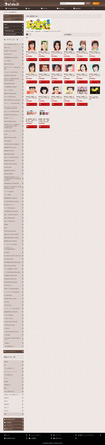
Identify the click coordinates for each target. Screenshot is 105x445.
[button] (93, 8)
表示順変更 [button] (67, 34)
